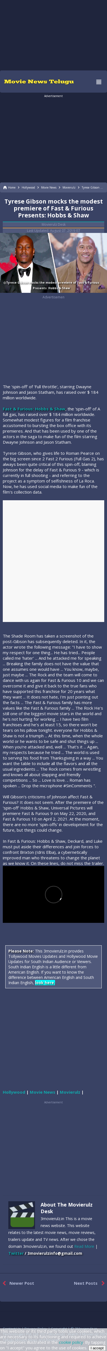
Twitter (16, 1253)
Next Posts (90, 1283)
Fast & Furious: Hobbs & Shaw (34, 409)
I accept (97, 1348)
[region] (53, 34)
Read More (84, 1246)
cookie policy (71, 1342)
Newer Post (17, 1283)
